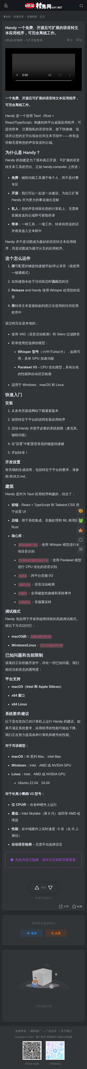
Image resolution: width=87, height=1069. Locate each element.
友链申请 (20, 1031)
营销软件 (52, 1037)
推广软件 (41, 1037)
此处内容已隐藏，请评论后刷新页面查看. (43, 859)
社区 (7, 16)
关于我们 (66, 1031)
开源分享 (19, 16)
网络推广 (35, 1031)
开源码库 (31, 16)
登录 (31, 933)
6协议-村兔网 (13, 40)
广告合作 (51, 1031)
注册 (56, 933)
